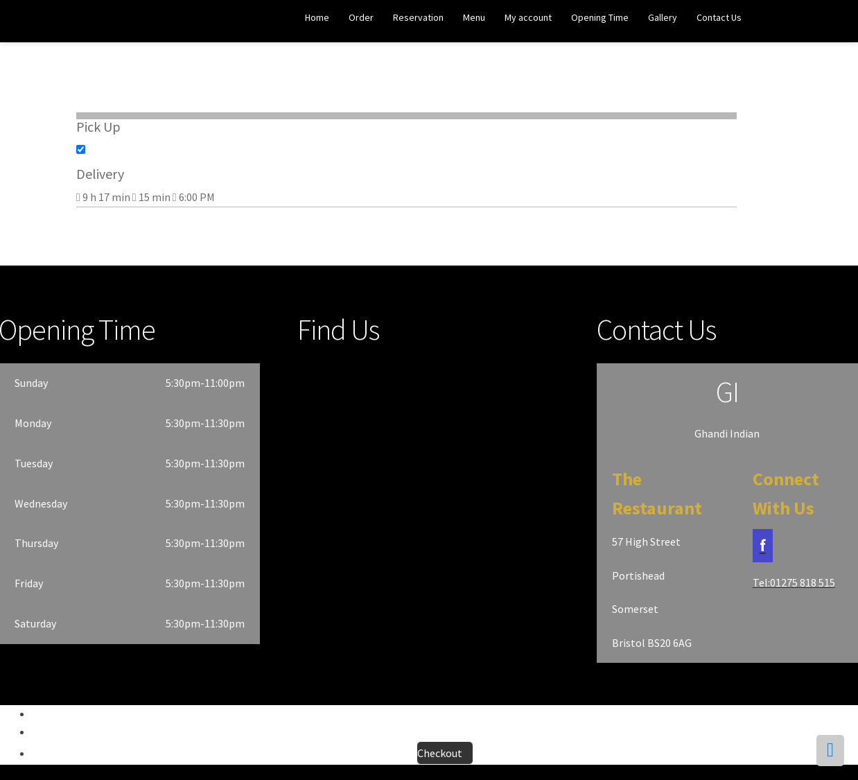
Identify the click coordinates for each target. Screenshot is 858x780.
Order (361, 17)
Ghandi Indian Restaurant (63, 22)
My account (528, 17)
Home (317, 17)
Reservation (418, 17)
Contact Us (719, 17)
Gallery (662, 17)
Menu (474, 17)
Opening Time (600, 17)
